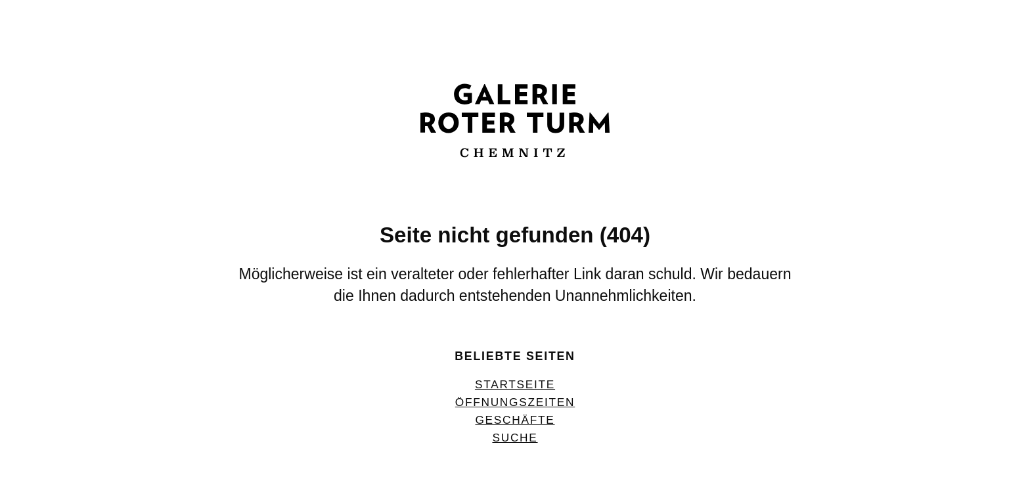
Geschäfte (514, 419)
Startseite (515, 384)
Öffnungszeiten (515, 402)
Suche (514, 437)
